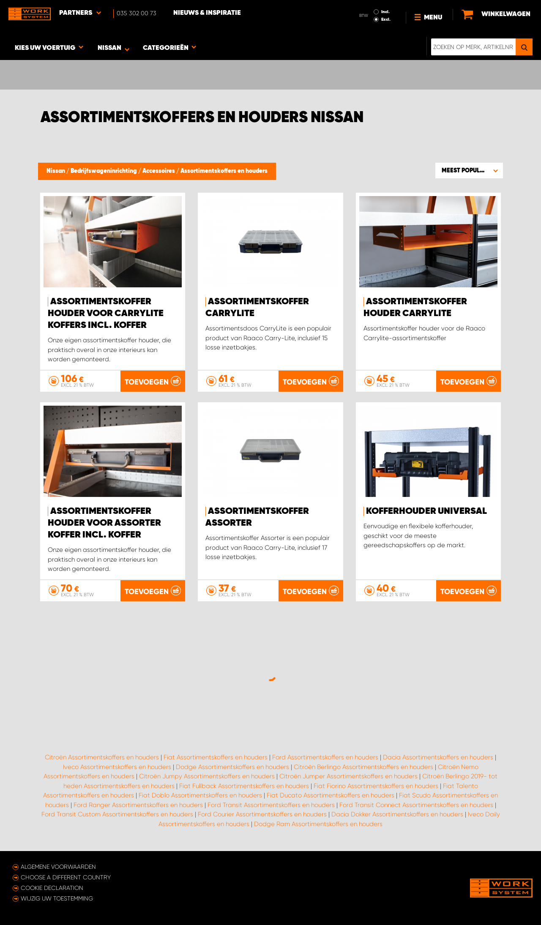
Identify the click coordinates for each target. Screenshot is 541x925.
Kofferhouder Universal (426, 511)
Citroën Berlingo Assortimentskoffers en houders (363, 767)
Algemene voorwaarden (58, 866)
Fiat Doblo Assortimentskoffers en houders (200, 795)
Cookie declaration (52, 887)
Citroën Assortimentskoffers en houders (102, 757)
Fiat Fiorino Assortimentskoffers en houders (376, 786)
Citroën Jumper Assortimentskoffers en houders (348, 776)
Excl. (386, 19)
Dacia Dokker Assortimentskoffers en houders (397, 814)
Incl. (385, 12)
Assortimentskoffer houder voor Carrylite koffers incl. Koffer (106, 313)
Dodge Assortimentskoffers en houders (232, 767)
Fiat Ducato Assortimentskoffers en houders (330, 795)
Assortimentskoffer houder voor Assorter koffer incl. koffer (104, 523)
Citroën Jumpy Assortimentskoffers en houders (207, 776)
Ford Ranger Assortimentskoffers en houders (138, 805)
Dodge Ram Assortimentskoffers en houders (318, 824)
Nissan (56, 171)
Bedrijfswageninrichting (104, 171)
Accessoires (159, 171)
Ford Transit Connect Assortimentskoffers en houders (416, 805)
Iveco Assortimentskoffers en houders (117, 767)
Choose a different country (66, 877)
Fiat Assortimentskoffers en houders (216, 757)
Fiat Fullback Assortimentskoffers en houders (244, 786)
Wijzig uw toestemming (57, 898)
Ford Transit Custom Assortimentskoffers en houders (117, 814)
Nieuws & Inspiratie (207, 13)
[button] (469, 170)
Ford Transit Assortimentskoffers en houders (271, 805)
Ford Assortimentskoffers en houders (325, 757)
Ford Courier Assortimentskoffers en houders (262, 814)
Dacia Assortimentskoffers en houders (438, 757)
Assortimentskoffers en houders (224, 171)
